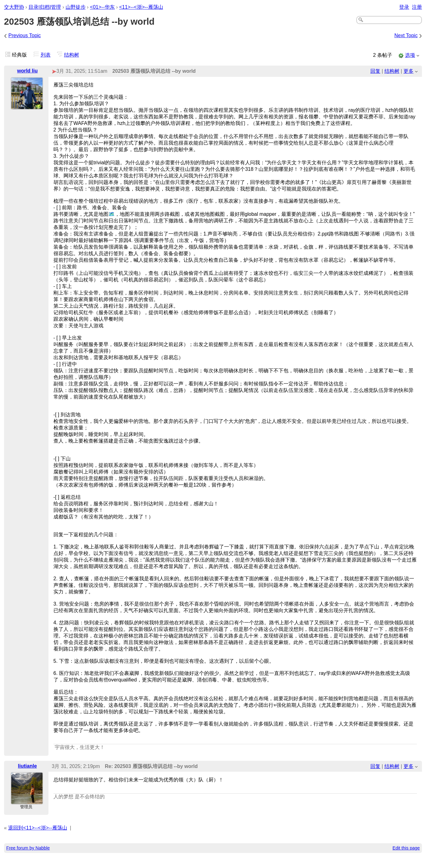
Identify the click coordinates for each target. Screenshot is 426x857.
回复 (375, 71)
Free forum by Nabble (28, 847)
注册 (417, 7)
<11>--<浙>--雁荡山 (141, 7)
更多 (408, 71)
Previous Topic (24, 35)
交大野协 (14, 7)
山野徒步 (76, 7)
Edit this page (406, 847)
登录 (404, 7)
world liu (27, 70)
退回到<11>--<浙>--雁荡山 (37, 827)
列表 (46, 54)
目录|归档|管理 (44, 7)
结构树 (71, 54)
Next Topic (406, 35)
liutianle (27, 766)
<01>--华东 (102, 7)
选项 (410, 55)
